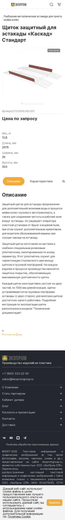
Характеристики (41, 181)
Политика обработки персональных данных (32, 444)
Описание (13, 181)
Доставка (8, 425)
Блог (5, 406)
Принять (54, 502)
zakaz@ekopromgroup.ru (17, 379)
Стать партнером (13, 393)
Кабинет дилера (13, 400)
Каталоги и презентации (18, 412)
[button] (22, 103)
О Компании (10, 387)
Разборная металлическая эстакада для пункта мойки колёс (33, 18)
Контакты (8, 418)
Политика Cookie (19, 516)
